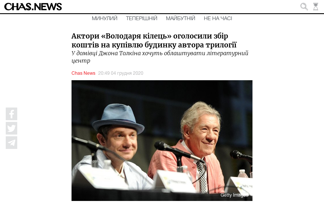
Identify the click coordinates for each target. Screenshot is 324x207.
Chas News (83, 74)
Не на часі (218, 18)
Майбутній (180, 18)
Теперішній (141, 18)
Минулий (104, 18)
